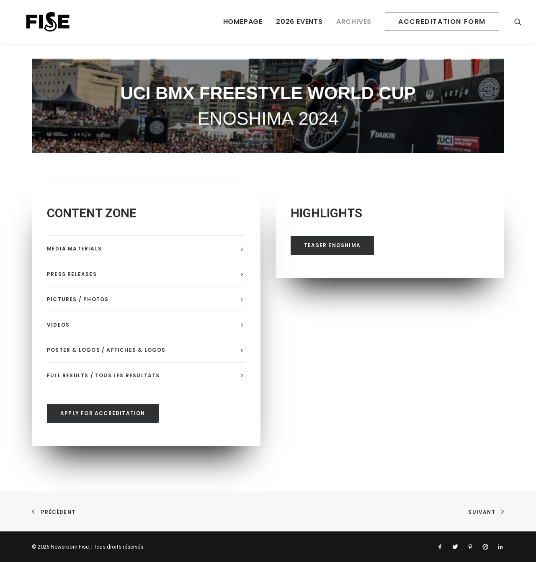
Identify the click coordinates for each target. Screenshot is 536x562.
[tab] (146, 248)
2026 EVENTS (299, 21)
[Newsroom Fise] (37, 21)
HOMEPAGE (243, 21)
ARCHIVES (353, 21)
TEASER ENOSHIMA (332, 245)
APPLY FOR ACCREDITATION (102, 413)
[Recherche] (518, 22)
